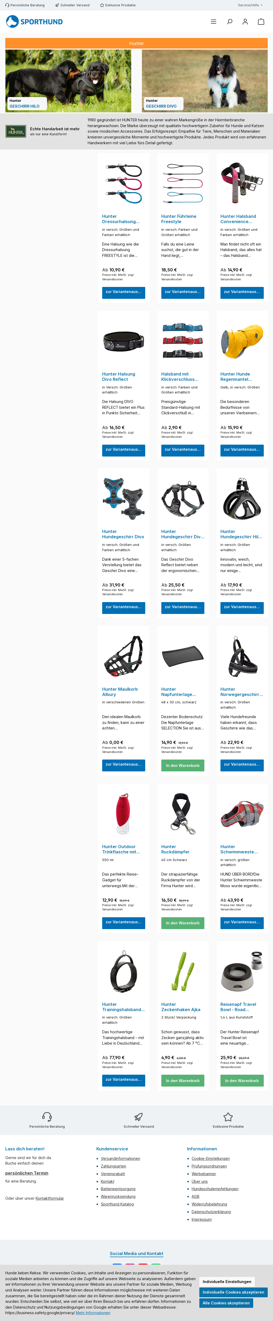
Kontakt (107, 1182)
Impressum (202, 1220)
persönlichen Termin (26, 1173)
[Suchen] (229, 21)
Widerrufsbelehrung (209, 1205)
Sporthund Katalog (117, 1205)
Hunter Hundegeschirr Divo (123, 536)
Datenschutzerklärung (211, 1212)
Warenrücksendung (118, 1197)
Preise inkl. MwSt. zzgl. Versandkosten (118, 278)
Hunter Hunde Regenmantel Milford (235, 378)
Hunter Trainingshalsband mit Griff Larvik (121, 1012)
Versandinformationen (120, 1159)
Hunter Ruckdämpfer (175, 853)
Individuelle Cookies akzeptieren (233, 1292)
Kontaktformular (50, 1199)
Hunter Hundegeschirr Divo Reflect (182, 536)
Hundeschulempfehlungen (215, 1189)
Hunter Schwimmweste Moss (237, 853)
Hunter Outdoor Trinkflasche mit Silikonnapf (119, 853)
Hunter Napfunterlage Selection (176, 695)
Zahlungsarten (113, 1167)
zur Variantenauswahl (125, 292)
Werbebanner (204, 1174)
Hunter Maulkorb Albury (120, 695)
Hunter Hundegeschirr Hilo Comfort (240, 536)
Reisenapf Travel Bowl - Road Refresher (238, 1012)
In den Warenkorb (183, 769)
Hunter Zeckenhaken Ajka (180, 1012)
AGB (195, 1197)
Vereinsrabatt (113, 1174)
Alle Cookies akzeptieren (226, 1303)
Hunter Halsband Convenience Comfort (238, 219)
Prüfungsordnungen (209, 1167)
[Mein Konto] (245, 21)
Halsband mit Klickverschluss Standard (178, 378)
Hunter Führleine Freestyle (178, 219)
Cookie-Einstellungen (211, 1159)
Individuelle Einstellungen (227, 1281)
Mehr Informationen (93, 1312)
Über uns (200, 1182)
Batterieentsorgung (118, 1189)
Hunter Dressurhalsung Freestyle (119, 219)
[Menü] (213, 21)
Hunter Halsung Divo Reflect (118, 378)
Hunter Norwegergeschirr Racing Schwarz (239, 695)
